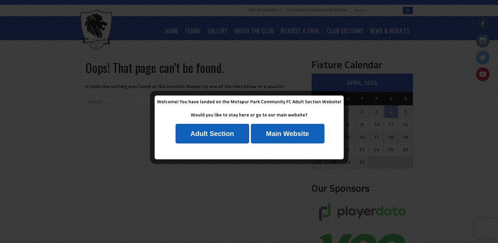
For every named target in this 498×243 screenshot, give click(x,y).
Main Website (287, 133)
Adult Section (212, 133)
